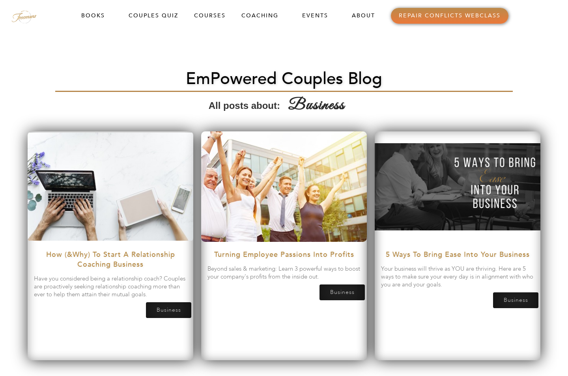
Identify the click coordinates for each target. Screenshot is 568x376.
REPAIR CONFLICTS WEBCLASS (450, 15)
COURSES (210, 15)
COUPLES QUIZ (153, 15)
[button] (97, 16)
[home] (32, 15)
